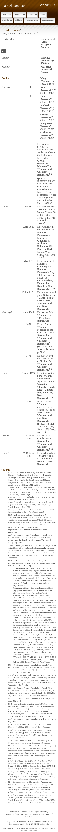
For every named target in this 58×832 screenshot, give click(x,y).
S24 (9, 746)
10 (52, 398)
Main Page (6, 14)
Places (42, 14)
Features (18, 14)
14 (52, 89)
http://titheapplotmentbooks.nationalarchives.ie (33, 548)
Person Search (48, 20)
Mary (45, 79)
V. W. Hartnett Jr (21, 821)
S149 (10, 704)
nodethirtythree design (29, 830)
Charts (30, 14)
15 (55, 89)
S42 (9, 719)
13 (52, 464)
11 (49, 432)
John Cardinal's (19, 828)
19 (51, 126)
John (45, 97)
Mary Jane (46, 125)
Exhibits (18, 20)
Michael (45, 107)
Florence (45, 59)
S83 (9, 535)
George (45, 116)
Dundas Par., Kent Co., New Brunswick (45, 461)
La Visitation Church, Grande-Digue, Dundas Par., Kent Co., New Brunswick (46, 390)
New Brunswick (43, 319)
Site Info (5, 20)
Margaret (46, 68)
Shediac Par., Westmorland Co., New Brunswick (44, 304)
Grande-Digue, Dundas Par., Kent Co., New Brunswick (45, 284)
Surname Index (32, 20)
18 (52, 117)
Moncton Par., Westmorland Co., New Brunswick (44, 170)
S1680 (10, 545)
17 (51, 108)
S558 (10, 515)
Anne (45, 88)
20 (52, 135)
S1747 (10, 472)
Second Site (29, 828)
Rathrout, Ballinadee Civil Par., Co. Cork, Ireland (45, 247)
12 (52, 449)
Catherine (45, 134)
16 (51, 99)
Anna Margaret (46, 44)
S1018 (10, 675)
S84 (9, 698)
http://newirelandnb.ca (18, 566)
